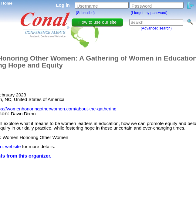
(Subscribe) (85, 13)
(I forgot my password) (149, 13)
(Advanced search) (156, 28)
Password (142, 6)
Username (87, 6)
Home (6, 3)
